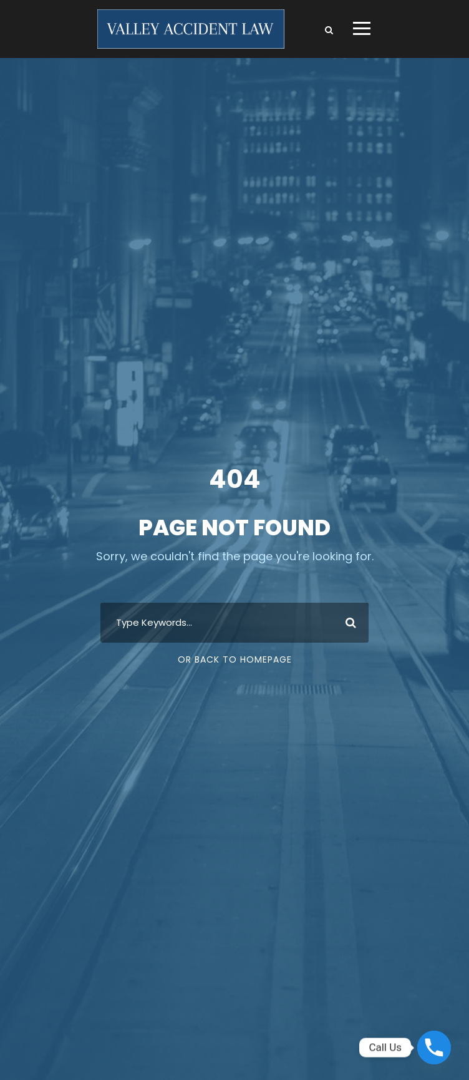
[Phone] (434, 1047)
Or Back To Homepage (235, 659)
